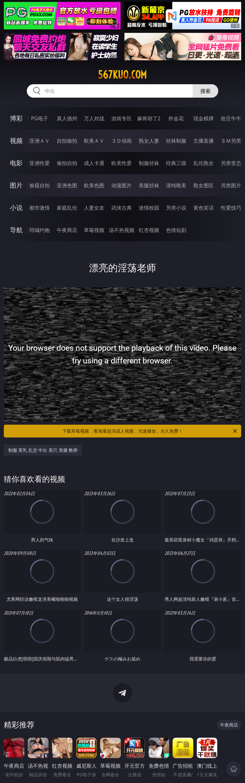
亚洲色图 (67, 185)
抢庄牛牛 (231, 118)
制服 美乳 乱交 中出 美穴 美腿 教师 (43, 450)
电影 (16, 163)
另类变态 (231, 163)
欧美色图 (94, 185)
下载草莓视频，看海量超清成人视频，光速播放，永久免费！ (150, 431)
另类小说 (176, 207)
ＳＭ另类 (231, 140)
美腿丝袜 (149, 185)
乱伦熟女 (203, 163)
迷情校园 (149, 207)
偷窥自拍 (39, 185)
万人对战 (94, 118)
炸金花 (176, 118)
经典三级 (176, 163)
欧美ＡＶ (94, 140)
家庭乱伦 (67, 207)
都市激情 (39, 207)
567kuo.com (122, 74)
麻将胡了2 (148, 118)
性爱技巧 (231, 207)
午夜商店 (67, 230)
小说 (16, 207)
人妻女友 (94, 207)
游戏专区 (121, 118)
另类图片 (231, 185)
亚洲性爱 (39, 163)
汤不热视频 (121, 230)
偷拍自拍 (67, 163)
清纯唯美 (176, 185)
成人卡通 (94, 163)
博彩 (16, 118)
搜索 (205, 90)
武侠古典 (121, 207)
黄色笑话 (203, 207)
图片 (16, 185)
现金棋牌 (203, 118)
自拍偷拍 (67, 140)
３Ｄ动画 (121, 140)
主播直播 (203, 140)
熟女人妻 (149, 140)
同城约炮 (39, 230)
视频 (16, 140)
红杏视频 (149, 230)
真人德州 (67, 118)
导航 (16, 230)
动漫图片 (121, 185)
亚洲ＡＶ (39, 140)
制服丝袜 (149, 163)
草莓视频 (94, 230)
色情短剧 (176, 230)
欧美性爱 (121, 163)
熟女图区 (203, 185)
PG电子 (39, 118)
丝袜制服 (176, 140)
